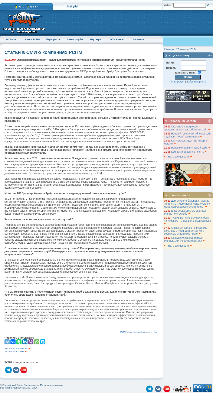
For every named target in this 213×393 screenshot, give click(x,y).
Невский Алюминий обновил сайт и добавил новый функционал (187, 135)
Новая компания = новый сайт (190, 147)
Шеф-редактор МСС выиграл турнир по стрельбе (185, 212)
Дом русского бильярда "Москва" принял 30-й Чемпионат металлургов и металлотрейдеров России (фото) (187, 203)
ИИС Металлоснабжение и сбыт (139, 332)
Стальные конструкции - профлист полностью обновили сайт (187, 128)
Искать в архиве (15, 351)
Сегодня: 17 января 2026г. (180, 49)
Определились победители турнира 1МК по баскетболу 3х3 (185, 239)
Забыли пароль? (196, 81)
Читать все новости (17, 348)
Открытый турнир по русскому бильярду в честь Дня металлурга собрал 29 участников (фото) (185, 230)
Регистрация (177, 81)
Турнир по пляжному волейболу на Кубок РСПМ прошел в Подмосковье (188, 220)
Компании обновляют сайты (189, 151)
